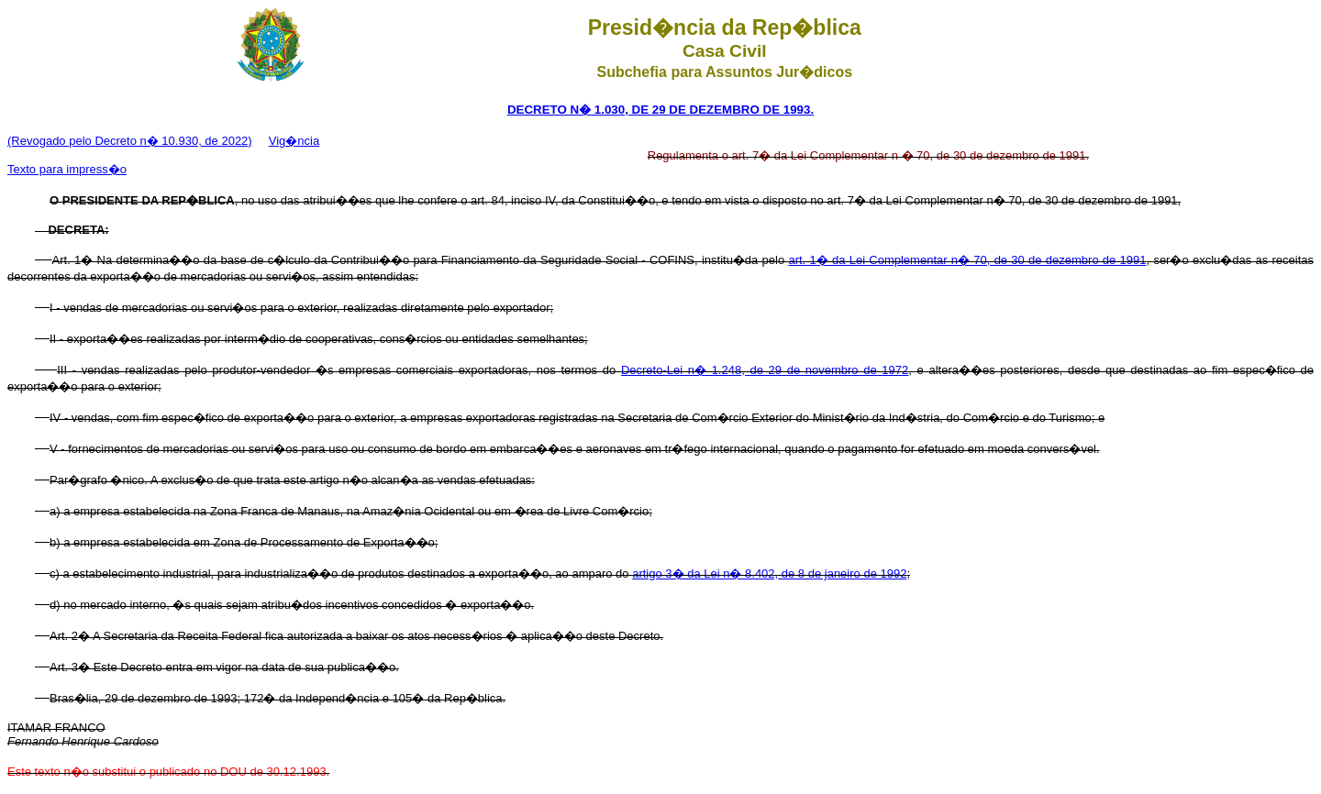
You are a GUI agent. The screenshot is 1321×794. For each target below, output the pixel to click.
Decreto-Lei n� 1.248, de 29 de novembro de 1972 (764, 370)
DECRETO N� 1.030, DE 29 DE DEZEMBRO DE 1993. (660, 109)
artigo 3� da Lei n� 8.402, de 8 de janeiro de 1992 (769, 573)
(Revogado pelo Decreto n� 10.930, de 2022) (129, 141)
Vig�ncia (294, 141)
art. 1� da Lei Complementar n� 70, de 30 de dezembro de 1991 (967, 260)
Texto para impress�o (67, 169)
